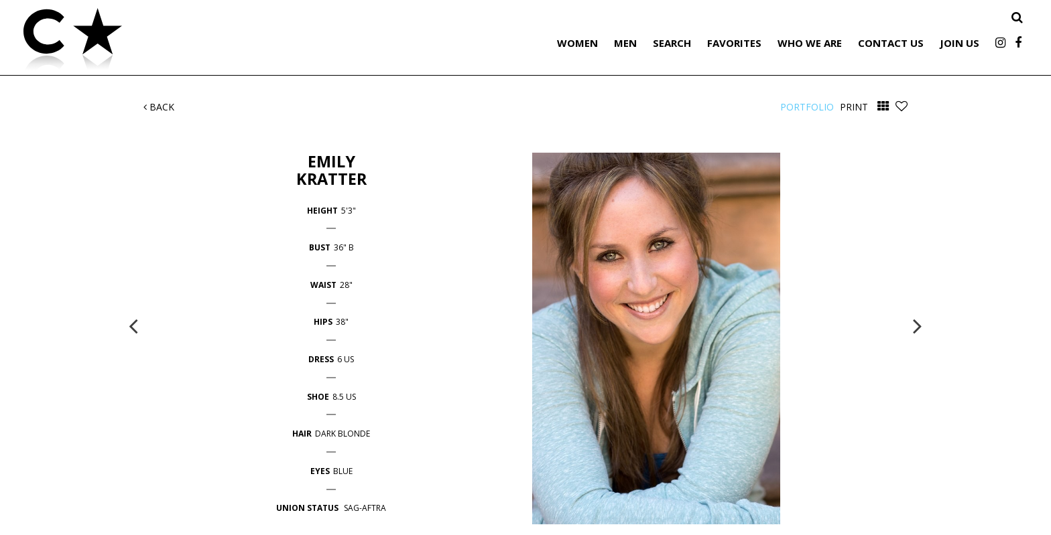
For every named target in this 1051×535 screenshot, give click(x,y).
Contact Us (891, 43)
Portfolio (807, 106)
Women (577, 43)
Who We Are (810, 43)
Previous (133, 325)
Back (158, 106)
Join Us (959, 43)
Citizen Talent (140, 41)
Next (918, 325)
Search (672, 43)
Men (625, 43)
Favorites (734, 43)
